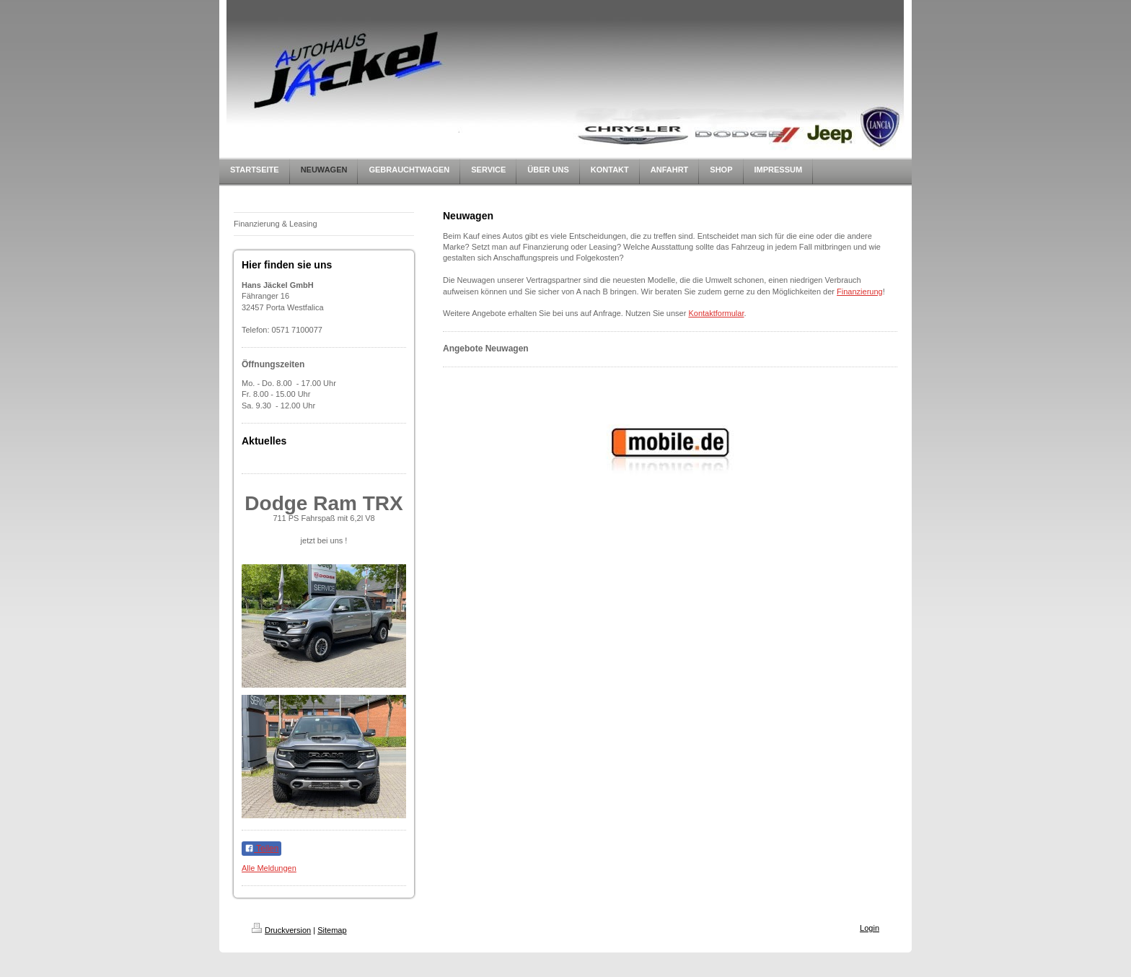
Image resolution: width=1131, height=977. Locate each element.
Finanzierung (860, 291)
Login (869, 928)
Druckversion (281, 930)
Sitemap (331, 930)
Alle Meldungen (269, 868)
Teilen (261, 849)
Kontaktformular (716, 313)
